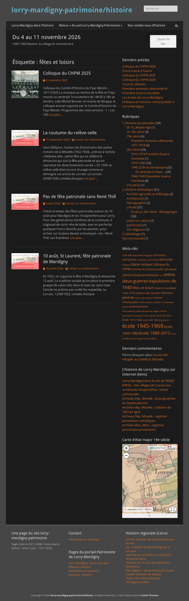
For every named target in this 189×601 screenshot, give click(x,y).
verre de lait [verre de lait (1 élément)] (150, 315)
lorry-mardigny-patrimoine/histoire (71, 10)
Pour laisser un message (84, 539)
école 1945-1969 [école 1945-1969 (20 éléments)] (142, 326)
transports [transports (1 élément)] (138, 315)
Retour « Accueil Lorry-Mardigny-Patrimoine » (90, 25)
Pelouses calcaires (80, 567)
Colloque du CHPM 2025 (67, 73)
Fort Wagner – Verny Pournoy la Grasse (150, 570)
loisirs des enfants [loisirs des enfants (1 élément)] (143, 298)
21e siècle (133, 185)
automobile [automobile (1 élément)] (152, 260)
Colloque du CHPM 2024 (139, 80)
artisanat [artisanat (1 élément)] (141, 260)
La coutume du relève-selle (70, 132)
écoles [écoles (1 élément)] (133, 338)
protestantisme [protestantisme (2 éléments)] (138, 306)
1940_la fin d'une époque (148, 167)
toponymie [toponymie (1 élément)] (127, 315)
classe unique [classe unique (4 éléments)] (141, 264)
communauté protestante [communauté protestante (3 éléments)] (140, 275)
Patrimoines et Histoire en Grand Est (148, 555)
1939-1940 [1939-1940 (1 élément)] (127, 255)
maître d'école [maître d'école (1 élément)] (146, 302)
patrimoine (134, 225)
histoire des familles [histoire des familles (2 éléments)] (148, 293)
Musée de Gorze (136, 559)
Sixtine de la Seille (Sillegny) (143, 578)
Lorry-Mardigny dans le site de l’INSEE (148, 381)
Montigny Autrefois (138, 582)
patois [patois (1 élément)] (125, 306)
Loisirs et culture (138, 221)
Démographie (136, 203)
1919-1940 (138, 163)
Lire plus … (56, 115)
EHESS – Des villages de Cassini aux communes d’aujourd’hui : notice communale (146, 389)
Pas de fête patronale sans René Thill (79, 196)
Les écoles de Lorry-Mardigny (142, 97)
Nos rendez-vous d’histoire (146, 25)
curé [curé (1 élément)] (161, 275)
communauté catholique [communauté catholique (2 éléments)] (161, 269)
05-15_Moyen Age (139, 127)
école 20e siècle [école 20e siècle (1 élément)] (164, 315)
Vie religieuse (136, 229)
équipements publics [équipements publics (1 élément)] (147, 338)
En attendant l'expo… (150, 172)
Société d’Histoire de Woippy (143, 574)
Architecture (135, 198)
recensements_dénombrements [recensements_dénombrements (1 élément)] (137, 311)
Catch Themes (149, 595)
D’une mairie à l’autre (137, 71)
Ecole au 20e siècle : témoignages (154, 212)
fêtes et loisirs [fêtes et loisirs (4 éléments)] (143, 288)
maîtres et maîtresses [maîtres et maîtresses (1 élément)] (163, 302)
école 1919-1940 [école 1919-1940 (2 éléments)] (132, 320)
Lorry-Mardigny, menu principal (88, 563)
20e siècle (133, 150)
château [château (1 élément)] (126, 265)
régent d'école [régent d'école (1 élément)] (160, 311)
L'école (131, 207)
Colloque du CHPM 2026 (139, 66)
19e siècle (133, 136)
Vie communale (133, 238)
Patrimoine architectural (84, 571)
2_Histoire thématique (137, 190)
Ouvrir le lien (163, 41)
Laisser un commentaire (90, 139)
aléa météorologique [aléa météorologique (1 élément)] (142, 255)
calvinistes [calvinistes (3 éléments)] (165, 259)
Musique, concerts (80, 574)
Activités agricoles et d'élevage (148, 194)
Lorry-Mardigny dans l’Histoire (32, 25)
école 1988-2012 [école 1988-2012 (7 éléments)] (154, 333)
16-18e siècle (135, 132)
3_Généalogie (131, 234)
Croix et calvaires (134, 84)
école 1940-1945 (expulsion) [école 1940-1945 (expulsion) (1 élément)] (156, 320)
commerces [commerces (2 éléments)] (138, 269)
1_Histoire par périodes (138, 123)
